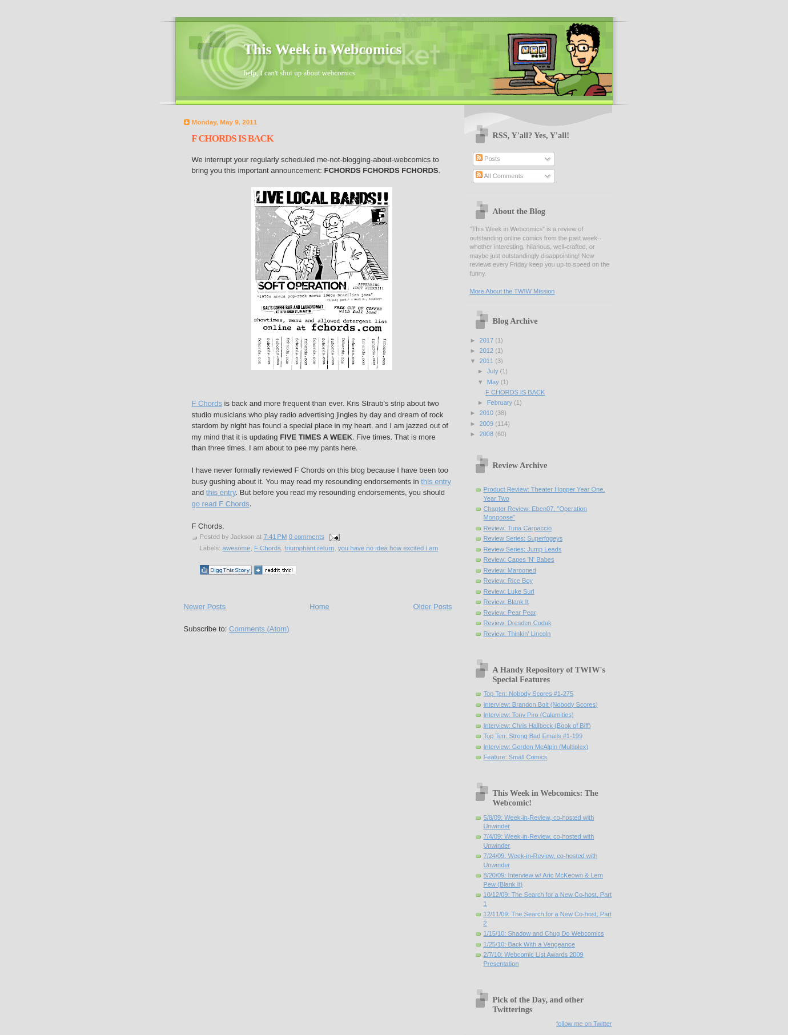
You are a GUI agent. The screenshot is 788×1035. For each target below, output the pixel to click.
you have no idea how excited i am (388, 548)
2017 (488, 340)
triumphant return (309, 548)
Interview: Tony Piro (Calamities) (529, 714)
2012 (488, 350)
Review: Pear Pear (510, 612)
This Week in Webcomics (323, 49)
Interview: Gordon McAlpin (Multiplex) (536, 746)
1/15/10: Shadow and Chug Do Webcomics (544, 933)
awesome (237, 548)
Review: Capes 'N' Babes (519, 559)
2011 (488, 360)
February (500, 402)
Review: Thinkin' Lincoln (517, 633)
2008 (488, 433)
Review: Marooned (510, 570)
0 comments (306, 536)
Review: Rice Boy (508, 580)
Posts (488, 158)
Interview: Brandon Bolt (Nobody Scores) (541, 704)
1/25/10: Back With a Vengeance (529, 944)
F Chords (207, 403)
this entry (436, 481)
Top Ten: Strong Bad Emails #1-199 (533, 735)
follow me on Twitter (584, 1023)
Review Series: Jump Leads (523, 549)
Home (319, 606)
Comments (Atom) (259, 629)
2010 (488, 412)
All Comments (499, 175)
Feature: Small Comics (516, 757)
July (493, 371)
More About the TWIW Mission (512, 291)
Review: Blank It (506, 601)
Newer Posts (205, 606)
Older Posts (432, 606)
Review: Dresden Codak (518, 622)
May (494, 381)
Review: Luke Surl (509, 591)
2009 (488, 423)
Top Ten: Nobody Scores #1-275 (529, 693)
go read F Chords (221, 504)
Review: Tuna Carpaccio (518, 528)
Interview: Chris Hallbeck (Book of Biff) (537, 725)
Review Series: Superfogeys (523, 538)
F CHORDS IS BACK (233, 138)
